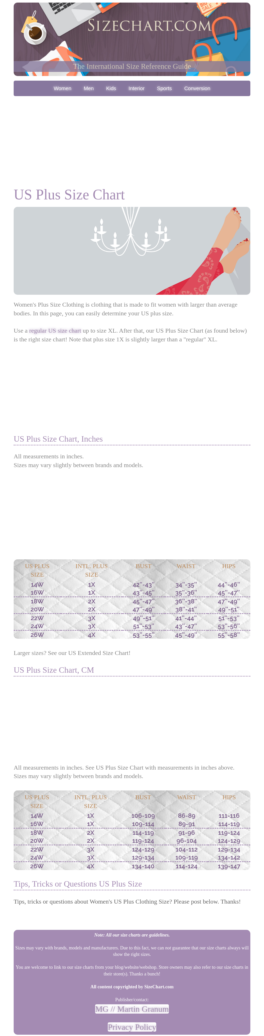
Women (62, 88)
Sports (164, 88)
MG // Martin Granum (132, 1009)
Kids (111, 88)
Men (89, 88)
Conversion (197, 88)
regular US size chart (55, 330)
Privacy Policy (132, 1027)
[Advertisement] (132, 136)
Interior (137, 88)
